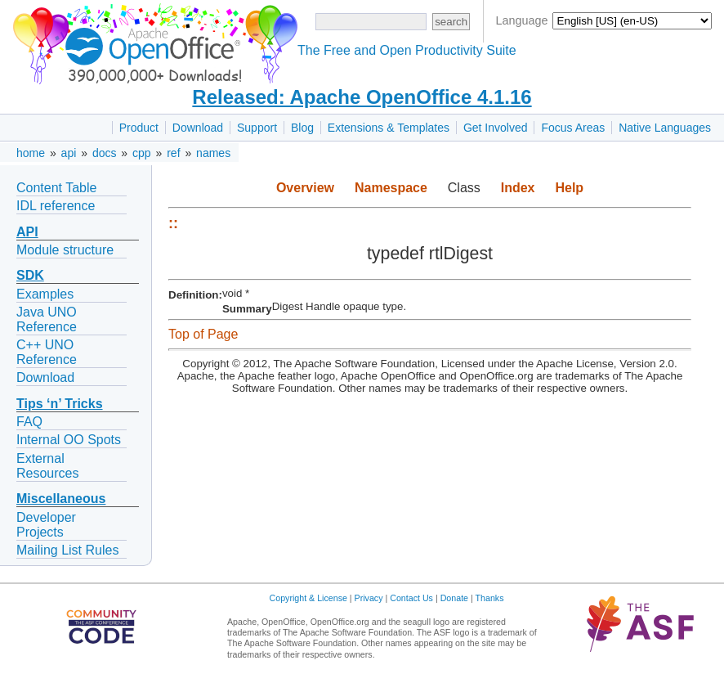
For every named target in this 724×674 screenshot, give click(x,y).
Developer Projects (46, 524)
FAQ (29, 422)
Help (569, 188)
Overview (305, 188)
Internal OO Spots (68, 440)
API (27, 232)
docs (104, 153)
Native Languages (665, 127)
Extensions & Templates (388, 127)
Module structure (65, 250)
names (213, 153)
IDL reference (55, 206)
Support (257, 127)
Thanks (490, 598)
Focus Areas (573, 127)
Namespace (391, 188)
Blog (302, 127)
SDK (30, 275)
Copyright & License (308, 598)
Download (197, 127)
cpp (141, 153)
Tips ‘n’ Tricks (59, 404)
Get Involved (495, 127)
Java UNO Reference (46, 319)
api (69, 153)
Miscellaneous (60, 499)
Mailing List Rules (67, 550)
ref (173, 153)
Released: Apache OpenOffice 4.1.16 (361, 97)
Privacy (369, 598)
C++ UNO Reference (46, 352)
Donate (454, 598)
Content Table (56, 188)
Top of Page (203, 334)
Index (518, 188)
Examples (45, 294)
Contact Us (411, 598)
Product (139, 127)
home (30, 153)
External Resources (47, 466)
